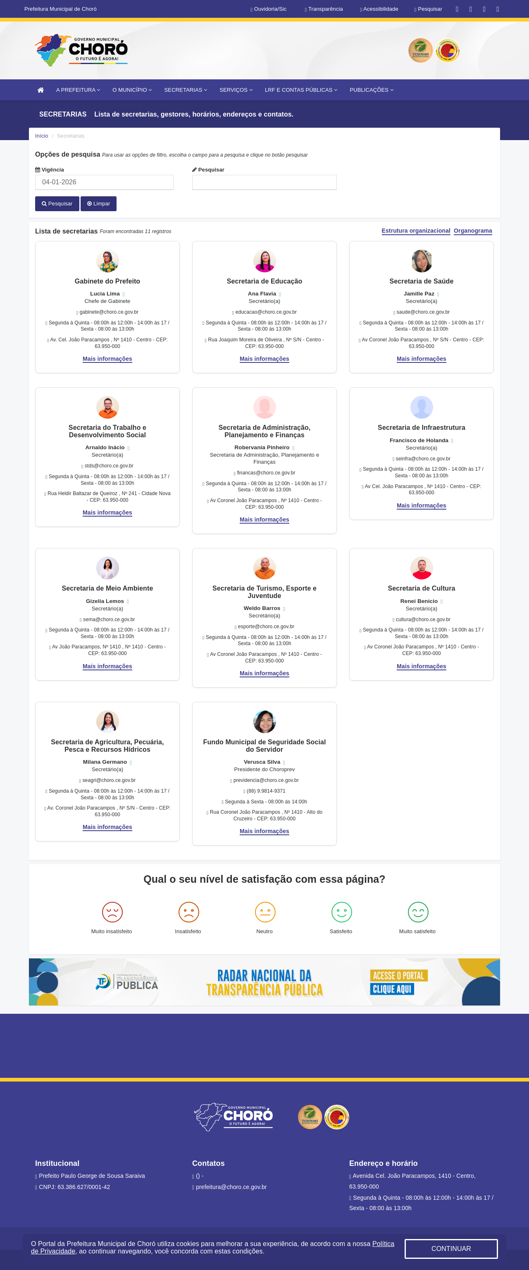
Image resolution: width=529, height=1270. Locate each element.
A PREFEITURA (78, 90)
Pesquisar (208, 170)
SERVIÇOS (236, 90)
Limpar (98, 203)
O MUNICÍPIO (132, 90)
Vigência (49, 170)
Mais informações (107, 358)
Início (41, 136)
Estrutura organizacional (416, 230)
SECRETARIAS (185, 90)
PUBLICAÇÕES (371, 90)
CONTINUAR (451, 1248)
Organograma (473, 230)
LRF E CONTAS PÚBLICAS (301, 90)
